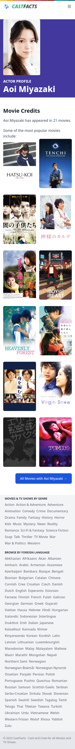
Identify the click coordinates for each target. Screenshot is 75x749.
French (36, 597)
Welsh (54, 713)
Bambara (30, 571)
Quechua (43, 680)
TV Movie (41, 537)
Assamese (54, 565)
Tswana (43, 706)
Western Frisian (17, 719)
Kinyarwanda (15, 635)
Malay (29, 648)
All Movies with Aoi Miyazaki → (43, 478)
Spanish (11, 700)
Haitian (10, 610)
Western (33, 543)
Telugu (10, 706)
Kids (8, 524)
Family (22, 517)
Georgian (12, 603)
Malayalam (44, 648)
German (27, 603)
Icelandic (11, 616)
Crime (41, 511)
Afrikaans (29, 558)
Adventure (55, 504)
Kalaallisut (13, 629)
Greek (39, 603)
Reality (52, 524)
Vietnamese (39, 713)
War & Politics (15, 543)
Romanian (59, 680)
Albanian (54, 558)
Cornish (11, 584)
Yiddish (57, 719)
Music (17, 524)
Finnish (23, 597)
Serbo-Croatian (16, 693)
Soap (8, 537)
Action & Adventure (31, 504)
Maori (9, 655)
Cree (21, 584)
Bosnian (11, 578)
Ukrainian (12, 713)
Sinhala (35, 693)
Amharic (11, 565)
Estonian (51, 590)
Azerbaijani (13, 571)
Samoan (24, 687)
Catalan (41, 578)
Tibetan (30, 706)
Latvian (10, 642)
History (47, 517)
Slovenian (61, 693)
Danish (57, 584)
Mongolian (37, 655)
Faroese (11, 597)
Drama (10, 517)
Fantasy (34, 517)
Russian (11, 687)
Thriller (27, 537)
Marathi (21, 655)
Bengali (57, 571)
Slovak (47, 693)
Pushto (29, 680)
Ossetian (11, 674)
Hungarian (60, 610)
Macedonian (14, 648)
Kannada (29, 629)
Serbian (62, 687)
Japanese (47, 623)
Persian (38, 674)
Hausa (22, 610)
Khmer (42, 629)
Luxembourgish (48, 642)
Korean (31, 635)
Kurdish (45, 635)
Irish (23, 623)
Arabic (24, 565)
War (53, 537)
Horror (59, 517)
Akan (42, 558)
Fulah (47, 597)
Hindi (46, 610)
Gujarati (51, 603)
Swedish (37, 700)
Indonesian (28, 616)
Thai (20, 706)
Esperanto (36, 590)
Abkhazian (13, 558)
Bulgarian (26, 578)
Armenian (37, 565)
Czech (45, 584)
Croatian (33, 584)
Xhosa (45, 719)
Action (10, 504)
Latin (56, 635)
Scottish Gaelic (43, 687)
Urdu (25, 713)
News (41, 524)
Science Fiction (57, 530)
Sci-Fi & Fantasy (32, 530)
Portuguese (14, 680)
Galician (59, 597)
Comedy (28, 511)
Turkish (56, 706)
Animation (13, 511)
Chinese (54, 578)
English (21, 590)
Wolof (34, 719)
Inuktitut (11, 623)
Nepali (52, 655)
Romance (12, 530)
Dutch (9, 590)
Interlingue (47, 616)
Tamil (63, 700)
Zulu (8, 725)
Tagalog (51, 700)
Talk (17, 537)
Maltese (60, 648)
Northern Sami (16, 661)
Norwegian (37, 661)
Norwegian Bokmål (19, 668)
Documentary (57, 511)
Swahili (23, 700)
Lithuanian (26, 642)
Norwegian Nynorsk (51, 668)
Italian (33, 623)
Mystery (29, 524)
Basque (44, 571)
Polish (50, 674)
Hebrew (34, 610)
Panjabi (25, 674)
